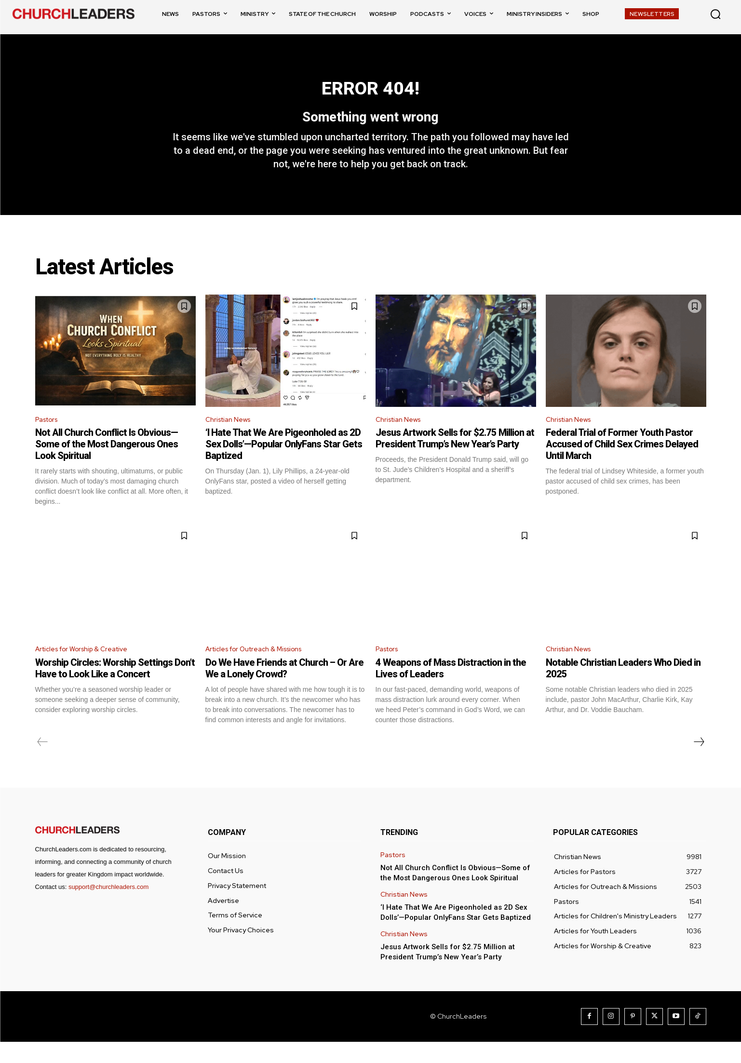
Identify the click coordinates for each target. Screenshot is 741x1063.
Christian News (231, 438)
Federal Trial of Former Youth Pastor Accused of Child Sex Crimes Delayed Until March (622, 463)
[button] (715, 14)
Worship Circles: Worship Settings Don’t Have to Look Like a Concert (115, 689)
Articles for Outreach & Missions (261, 669)
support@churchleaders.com (108, 908)
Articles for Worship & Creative (89, 669)
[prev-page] (42, 763)
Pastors (49, 438)
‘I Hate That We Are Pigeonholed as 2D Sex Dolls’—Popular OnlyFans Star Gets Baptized (283, 463)
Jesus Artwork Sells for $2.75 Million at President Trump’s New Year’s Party (455, 457)
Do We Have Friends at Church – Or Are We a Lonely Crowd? (284, 689)
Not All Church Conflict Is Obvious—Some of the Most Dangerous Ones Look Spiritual (106, 463)
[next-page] (698, 763)
